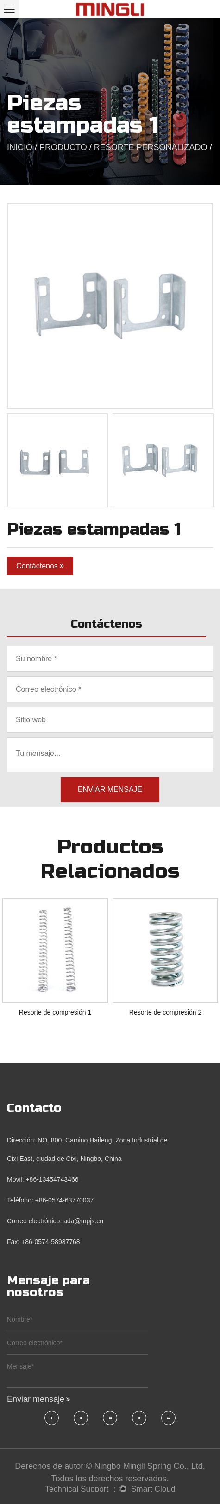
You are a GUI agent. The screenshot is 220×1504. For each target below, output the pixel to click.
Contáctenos (40, 566)
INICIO (19, 147)
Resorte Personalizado (150, 147)
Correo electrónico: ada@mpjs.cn (55, 1221)
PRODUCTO (63, 147)
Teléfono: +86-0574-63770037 (50, 1200)
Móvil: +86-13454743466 (43, 1179)
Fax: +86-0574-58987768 (43, 1241)
